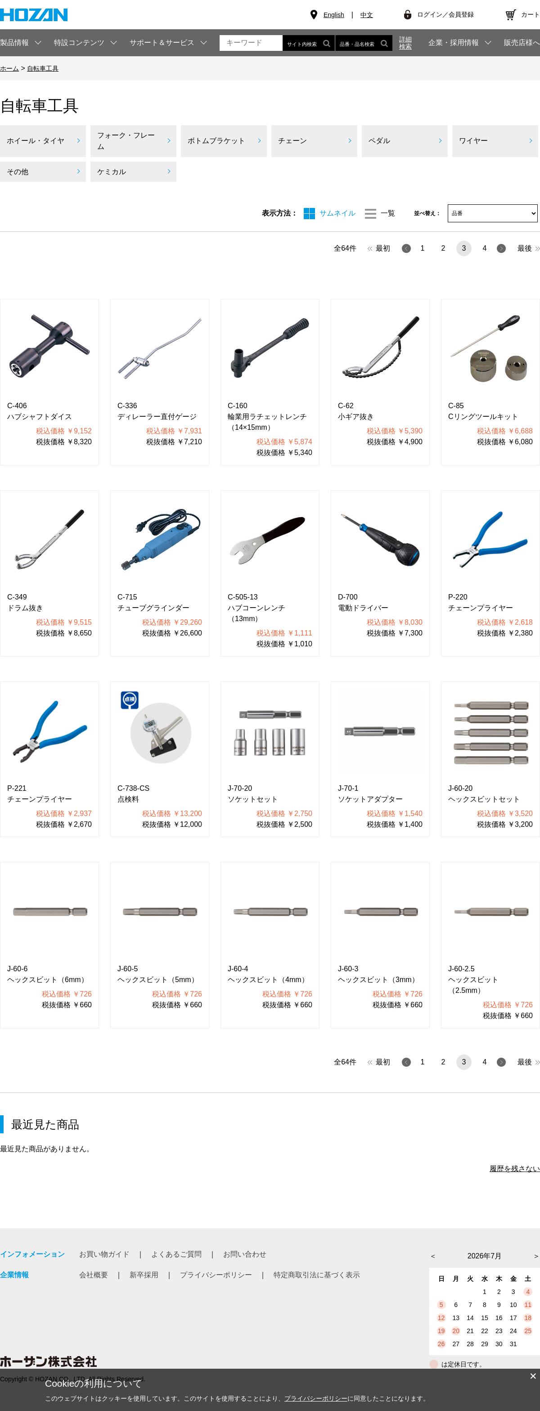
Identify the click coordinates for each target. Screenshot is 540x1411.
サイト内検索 (308, 43)
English (334, 14)
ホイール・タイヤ (35, 140)
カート (530, 14)
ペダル (379, 140)
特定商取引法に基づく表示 (317, 1275)
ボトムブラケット (216, 140)
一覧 (388, 213)
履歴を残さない (515, 1168)
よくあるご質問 (176, 1254)
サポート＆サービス (162, 42)
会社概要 (93, 1275)
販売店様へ (522, 42)
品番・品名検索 (364, 43)
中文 (366, 14)
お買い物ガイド (104, 1254)
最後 (529, 248)
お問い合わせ (244, 1254)
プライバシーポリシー (216, 1275)
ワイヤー (473, 140)
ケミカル (111, 172)
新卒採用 (144, 1275)
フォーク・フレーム (126, 141)
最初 (379, 248)
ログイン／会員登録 (445, 14)
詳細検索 (405, 43)
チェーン (292, 140)
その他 (17, 172)
